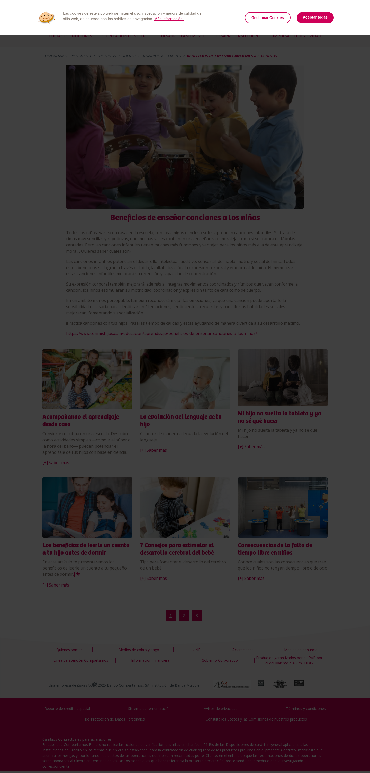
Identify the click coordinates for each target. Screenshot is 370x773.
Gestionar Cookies (267, 17)
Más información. (169, 18)
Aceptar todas (315, 17)
